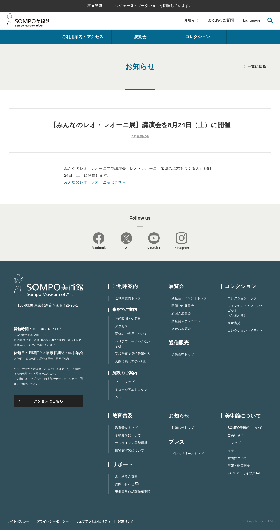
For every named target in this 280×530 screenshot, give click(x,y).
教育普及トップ (126, 427)
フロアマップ (124, 382)
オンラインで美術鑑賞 (131, 443)
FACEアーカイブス (244, 473)
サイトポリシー (18, 521)
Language (251, 20)
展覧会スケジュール (185, 321)
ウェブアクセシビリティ (93, 521)
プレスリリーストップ (187, 453)
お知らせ (191, 20)
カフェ (120, 397)
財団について (237, 458)
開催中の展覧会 (182, 306)
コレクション (197, 37)
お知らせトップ (182, 427)
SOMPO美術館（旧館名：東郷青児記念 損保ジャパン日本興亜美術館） (28, 21)
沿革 (231, 450)
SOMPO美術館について (245, 427)
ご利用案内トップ (128, 298)
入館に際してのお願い (131, 361)
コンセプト (236, 443)
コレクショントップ (242, 298)
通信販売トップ (182, 354)
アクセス (121, 326)
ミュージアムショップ (131, 389)
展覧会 (140, 37)
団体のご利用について (131, 334)
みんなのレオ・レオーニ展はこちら (95, 182)
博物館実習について (129, 450)
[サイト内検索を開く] (270, 20)
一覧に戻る (257, 67)
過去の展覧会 (181, 328)
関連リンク (126, 521)
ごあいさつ (236, 435)
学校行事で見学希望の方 (132, 354)
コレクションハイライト (245, 330)
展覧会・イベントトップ (189, 298)
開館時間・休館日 (128, 318)
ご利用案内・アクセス (82, 37)
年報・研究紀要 (239, 465)
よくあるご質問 (221, 20)
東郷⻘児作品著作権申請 (132, 491)
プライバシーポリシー (52, 521)
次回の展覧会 (181, 313)
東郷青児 (234, 323)
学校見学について (128, 435)
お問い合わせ (127, 484)
